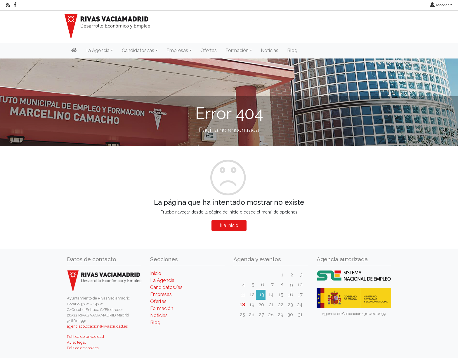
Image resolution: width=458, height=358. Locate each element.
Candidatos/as (166, 287)
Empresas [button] (177, 50)
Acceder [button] (440, 5)
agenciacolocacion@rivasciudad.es (97, 326)
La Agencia (162, 280)
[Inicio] (74, 50)
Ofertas (208, 50)
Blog (292, 50)
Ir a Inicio (229, 225)
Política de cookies (82, 348)
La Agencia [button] (97, 50)
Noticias (269, 50)
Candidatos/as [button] (138, 50)
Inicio (155, 273)
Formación (161, 308)
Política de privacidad (85, 336)
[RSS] (8, 5)
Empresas (161, 294)
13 (261, 294)
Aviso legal (76, 342)
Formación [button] (237, 50)
